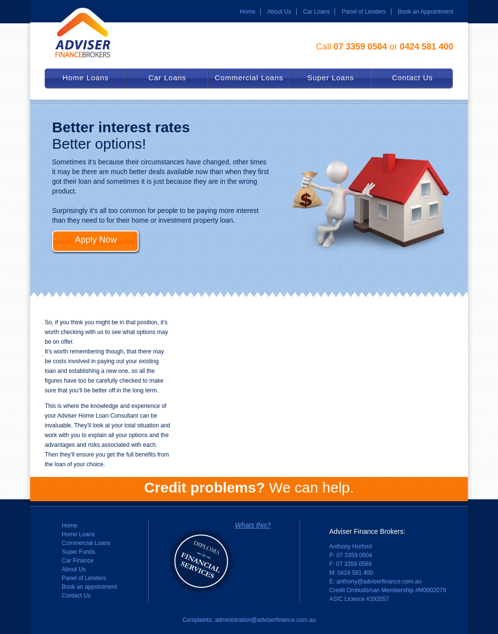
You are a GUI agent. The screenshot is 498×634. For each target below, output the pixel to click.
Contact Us (76, 595)
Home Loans (78, 534)
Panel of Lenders (364, 11)
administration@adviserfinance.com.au (265, 619)
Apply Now (96, 240)
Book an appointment (89, 586)
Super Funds (78, 551)
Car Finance (77, 560)
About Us (279, 11)
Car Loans (316, 11)
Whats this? (252, 525)
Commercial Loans (86, 543)
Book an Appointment (425, 11)
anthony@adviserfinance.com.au (379, 581)
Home (247, 11)
